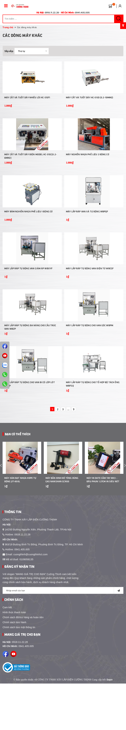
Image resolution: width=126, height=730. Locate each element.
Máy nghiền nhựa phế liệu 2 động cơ (87, 167)
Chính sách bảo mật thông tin (19, 673)
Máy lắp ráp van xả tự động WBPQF (87, 231)
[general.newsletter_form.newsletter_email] (63, 636)
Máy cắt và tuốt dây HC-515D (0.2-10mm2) (89, 104)
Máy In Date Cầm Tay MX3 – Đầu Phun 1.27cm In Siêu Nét (103, 526)
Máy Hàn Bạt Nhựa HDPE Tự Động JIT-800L (20, 526)
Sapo (110, 726)
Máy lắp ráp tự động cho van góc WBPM (89, 358)
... (68, 448)
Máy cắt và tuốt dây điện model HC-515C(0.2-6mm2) (30, 169)
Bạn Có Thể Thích (17, 474)
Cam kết (7, 653)
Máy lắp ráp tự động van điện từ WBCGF (89, 294)
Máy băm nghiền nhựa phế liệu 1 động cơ (28, 231)
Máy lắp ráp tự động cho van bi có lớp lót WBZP (29, 424)
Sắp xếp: (8, 51)
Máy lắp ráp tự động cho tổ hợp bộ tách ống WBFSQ (92, 424)
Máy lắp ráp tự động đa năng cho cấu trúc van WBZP (30, 360)
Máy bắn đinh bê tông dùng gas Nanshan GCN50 (61, 526)
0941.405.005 (82, 12)
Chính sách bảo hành (14, 668)
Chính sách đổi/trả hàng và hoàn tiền (23, 663)
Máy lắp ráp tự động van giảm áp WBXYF (28, 294)
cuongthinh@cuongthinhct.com (30, 600)
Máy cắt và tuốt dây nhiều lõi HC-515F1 (27, 104)
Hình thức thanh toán (14, 658)
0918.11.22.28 (22, 580)
